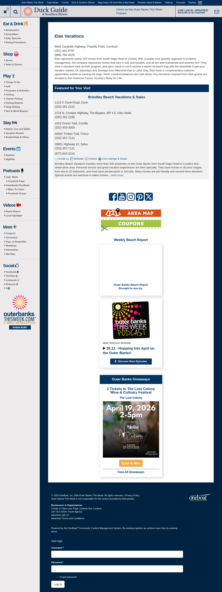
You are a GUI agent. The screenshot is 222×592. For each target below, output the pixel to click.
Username (57, 548)
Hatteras (169, 2)
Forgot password (68, 577)
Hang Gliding (13, 107)
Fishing (10, 94)
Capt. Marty (12, 177)
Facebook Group (17, 193)
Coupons (11, 233)
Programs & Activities (17, 90)
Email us (64, 158)
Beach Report (13, 211)
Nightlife (10, 159)
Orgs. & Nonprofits (16, 241)
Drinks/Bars (12, 34)
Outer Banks (53, 2)
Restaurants (12, 30)
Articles (92, 158)
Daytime (10, 155)
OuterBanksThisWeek (17, 185)
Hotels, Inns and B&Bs (18, 129)
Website (79, 158)
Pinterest (12, 284)
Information (12, 250)
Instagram (12, 280)
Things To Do (13, 82)
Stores (9, 60)
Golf (8, 86)
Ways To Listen (16, 189)
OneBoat (73, 528)
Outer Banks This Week (33, 2)
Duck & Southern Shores (83, 2)
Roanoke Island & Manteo (150, 2)
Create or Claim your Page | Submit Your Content (76, 508)
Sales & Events (14, 64)
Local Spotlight (14, 215)
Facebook (12, 272)
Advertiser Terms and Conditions (67, 518)
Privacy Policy (132, 495)
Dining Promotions (16, 42)
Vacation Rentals (15, 133)
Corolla (65, 2)
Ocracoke (180, 2)
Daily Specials (13, 38)
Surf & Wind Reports (17, 111)
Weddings (11, 245)
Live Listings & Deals (114, 158)
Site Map (10, 254)
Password (57, 562)
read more (117, 175)
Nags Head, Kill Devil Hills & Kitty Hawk (116, 2)
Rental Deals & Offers (17, 137)
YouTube (11, 276)
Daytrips (192, 2)
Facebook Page (16, 181)
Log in (58, 584)
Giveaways (11, 237)
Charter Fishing (14, 98)
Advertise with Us (60, 515)
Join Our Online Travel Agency (66, 511)
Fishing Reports (14, 103)
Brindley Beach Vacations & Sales (116, 97)
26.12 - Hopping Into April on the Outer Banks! (129, 350)
